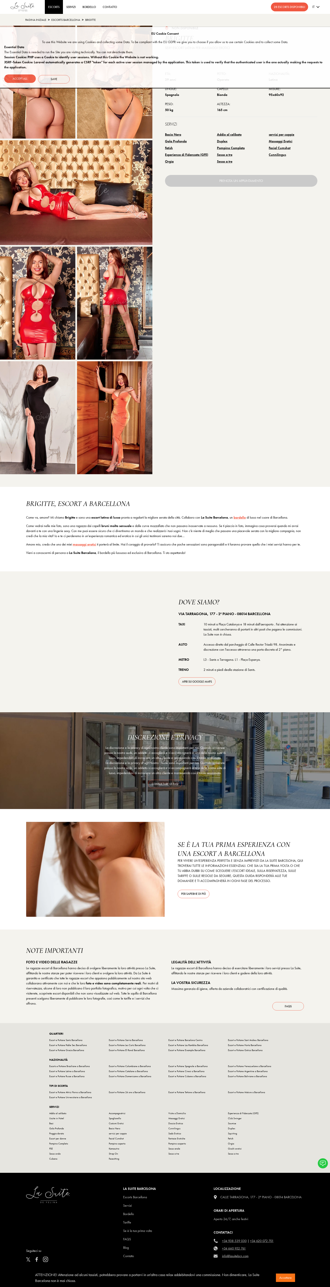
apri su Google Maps (197, 681)
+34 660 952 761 (234, 1250)
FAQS (127, 1241)
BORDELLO (89, 7)
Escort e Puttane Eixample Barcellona (186, 1052)
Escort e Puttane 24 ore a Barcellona (127, 1094)
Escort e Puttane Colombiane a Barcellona (130, 1068)
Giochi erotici (235, 1150)
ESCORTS (54, 7)
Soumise (232, 1125)
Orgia (169, 161)
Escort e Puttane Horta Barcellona (244, 1047)
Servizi (71, 7)
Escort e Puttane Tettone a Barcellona (186, 1094)
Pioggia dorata (56, 1135)
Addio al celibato (229, 134)
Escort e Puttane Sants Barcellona (65, 1042)
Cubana (53, 1160)
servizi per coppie (281, 134)
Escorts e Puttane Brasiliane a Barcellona (69, 1068)
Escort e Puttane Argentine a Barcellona (247, 1073)
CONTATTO (110, 7)
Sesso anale (174, 1150)
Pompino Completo (231, 148)
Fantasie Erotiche (176, 1140)
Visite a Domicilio (177, 1115)
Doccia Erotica (175, 1125)
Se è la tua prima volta (137, 1232)
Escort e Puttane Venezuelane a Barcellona (249, 1068)
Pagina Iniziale (35, 20)
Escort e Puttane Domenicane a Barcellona (130, 1078)
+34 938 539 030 (234, 1243)
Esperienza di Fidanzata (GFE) (186, 154)
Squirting (232, 1135)
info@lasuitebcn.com (235, 1258)
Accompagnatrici (117, 1115)
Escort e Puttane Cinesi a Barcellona (186, 1073)
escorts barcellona (65, 20)
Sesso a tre (224, 154)
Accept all (20, 78)
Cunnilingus (277, 154)
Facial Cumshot (279, 148)
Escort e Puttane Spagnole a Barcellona (188, 1068)
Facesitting (114, 1160)
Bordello (128, 1216)
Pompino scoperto (177, 1145)
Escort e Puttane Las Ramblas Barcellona (188, 1047)
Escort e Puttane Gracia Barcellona (66, 1052)
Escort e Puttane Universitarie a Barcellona (70, 1099)
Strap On (113, 1155)
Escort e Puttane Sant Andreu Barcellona (248, 1042)
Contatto (128, 1258)
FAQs (288, 1008)
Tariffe (127, 1224)
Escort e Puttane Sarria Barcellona (126, 1042)
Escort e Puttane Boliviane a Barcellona (247, 1078)
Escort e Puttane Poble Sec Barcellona (68, 1047)
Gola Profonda (176, 141)
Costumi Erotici (116, 1125)
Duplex (222, 141)
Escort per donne (57, 1140)
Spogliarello (115, 1120)
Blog (126, 1249)
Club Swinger (235, 1120)
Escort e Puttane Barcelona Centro (185, 1042)
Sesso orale (55, 1155)
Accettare (285, 1277)
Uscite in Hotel (56, 1120)
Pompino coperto (117, 1145)
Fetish (169, 148)
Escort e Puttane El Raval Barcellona (127, 1052)
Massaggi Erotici (280, 141)
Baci (51, 1125)
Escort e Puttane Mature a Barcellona (246, 1094)
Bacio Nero (173, 134)
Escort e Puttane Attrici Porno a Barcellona (70, 1094)
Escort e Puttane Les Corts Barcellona (127, 1047)
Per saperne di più (193, 894)
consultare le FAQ (165, 784)
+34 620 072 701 (262, 1243)
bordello (240, 517)
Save (55, 78)
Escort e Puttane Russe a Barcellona (66, 1078)
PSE (51, 1150)
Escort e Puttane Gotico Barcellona (245, 1052)
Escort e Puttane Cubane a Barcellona (187, 1078)
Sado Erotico (174, 1135)
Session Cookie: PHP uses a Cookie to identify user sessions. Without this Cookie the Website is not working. (81, 57)
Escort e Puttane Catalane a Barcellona (128, 1073)
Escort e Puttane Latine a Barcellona (67, 1073)
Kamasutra (114, 1150)
